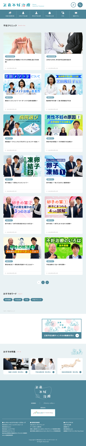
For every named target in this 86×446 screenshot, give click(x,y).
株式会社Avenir (6, 427)
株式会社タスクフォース (8, 431)
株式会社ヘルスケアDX (8, 429)
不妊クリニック (36, 300)
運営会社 (42, 407)
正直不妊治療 (67, 425)
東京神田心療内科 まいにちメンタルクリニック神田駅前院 (45, 431)
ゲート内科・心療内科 (35, 427)
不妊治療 (18, 300)
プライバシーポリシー (49, 403)
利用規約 (33, 403)
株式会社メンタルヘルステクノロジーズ (12, 425)
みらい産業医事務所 (7, 435)
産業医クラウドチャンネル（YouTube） (74, 431)
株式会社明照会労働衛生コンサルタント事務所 (14, 433)
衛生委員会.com (68, 429)
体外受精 (8, 300)
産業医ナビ (66, 427)
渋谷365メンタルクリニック (37, 425)
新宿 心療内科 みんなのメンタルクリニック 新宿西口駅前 (45, 429)
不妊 (26, 300)
